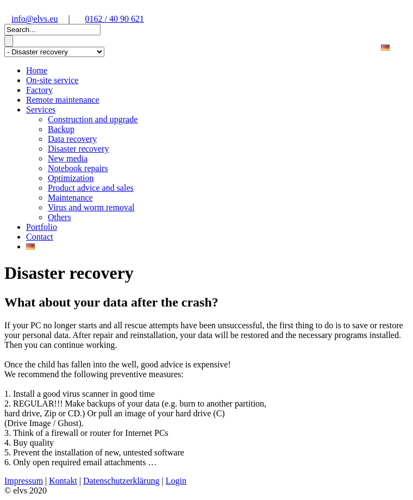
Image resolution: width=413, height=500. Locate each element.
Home (36, 70)
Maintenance (70, 197)
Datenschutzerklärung (121, 480)
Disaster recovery (78, 148)
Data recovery (72, 138)
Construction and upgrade (92, 119)
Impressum (23, 480)
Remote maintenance (62, 99)
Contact (39, 236)
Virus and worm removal (91, 207)
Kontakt (63, 480)
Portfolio (41, 227)
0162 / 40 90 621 (114, 18)
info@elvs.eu (34, 18)
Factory (39, 90)
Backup (61, 129)
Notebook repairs (78, 168)
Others (59, 217)
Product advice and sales (91, 187)
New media (67, 158)
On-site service (52, 80)
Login (176, 480)
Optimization (70, 178)
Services (40, 109)
